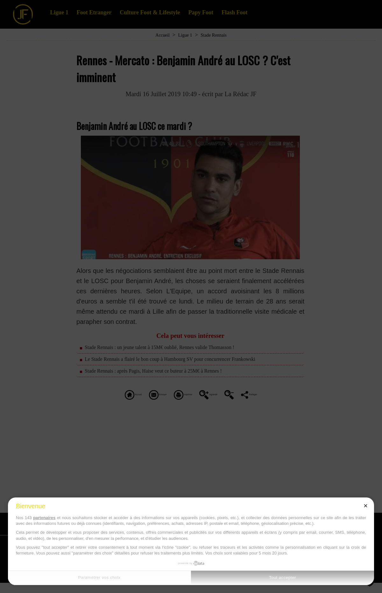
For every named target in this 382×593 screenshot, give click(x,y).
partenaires (44, 517)
